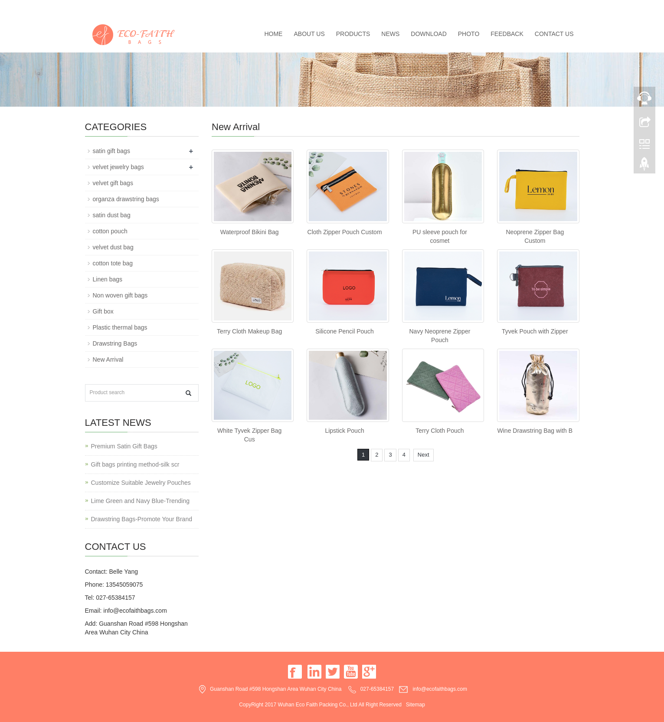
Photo (469, 33)
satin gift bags (111, 150)
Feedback (507, 33)
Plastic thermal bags (120, 327)
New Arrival (108, 359)
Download (428, 33)
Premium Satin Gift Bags (124, 446)
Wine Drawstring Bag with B (535, 430)
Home (273, 33)
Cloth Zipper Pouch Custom (344, 232)
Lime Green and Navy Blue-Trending (140, 500)
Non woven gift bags (120, 295)
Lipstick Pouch (344, 430)
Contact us (554, 33)
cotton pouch (110, 231)
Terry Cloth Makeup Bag (249, 331)
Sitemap (415, 705)
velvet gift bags (113, 183)
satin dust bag (112, 215)
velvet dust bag (113, 247)
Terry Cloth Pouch (439, 430)
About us (309, 33)
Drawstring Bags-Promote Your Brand (141, 519)
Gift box (103, 311)
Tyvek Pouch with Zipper (535, 331)
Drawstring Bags (115, 343)
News (390, 33)
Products (353, 33)
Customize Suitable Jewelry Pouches (141, 482)
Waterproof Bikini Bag (249, 232)
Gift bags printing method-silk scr (135, 464)
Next (423, 454)
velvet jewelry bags (118, 166)
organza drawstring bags (126, 199)
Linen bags (108, 279)
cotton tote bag (113, 263)
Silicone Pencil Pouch (344, 331)
